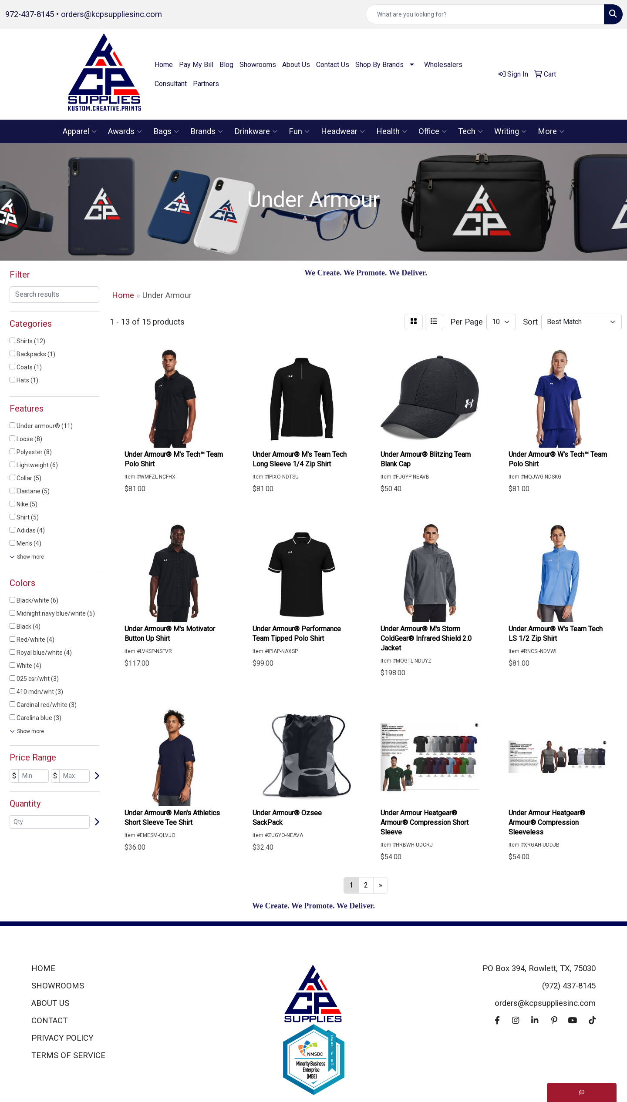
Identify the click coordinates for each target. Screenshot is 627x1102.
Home (164, 64)
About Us (296, 64)
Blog (226, 64)
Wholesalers (443, 64)
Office (432, 131)
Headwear (343, 131)
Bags (166, 131)
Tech (470, 131)
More (551, 131)
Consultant (171, 84)
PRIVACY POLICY (62, 1038)
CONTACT (49, 1020)
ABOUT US (50, 1003)
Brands (206, 131)
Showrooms (257, 64)
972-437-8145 (29, 14)
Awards (125, 131)
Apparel (80, 131)
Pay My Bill (196, 64)
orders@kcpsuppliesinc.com (111, 14)
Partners (206, 84)
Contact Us (332, 64)
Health (391, 131)
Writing (510, 131)
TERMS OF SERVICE (68, 1055)
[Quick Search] (485, 14)
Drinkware (255, 131)
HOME (43, 968)
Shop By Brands (379, 64)
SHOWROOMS (57, 986)
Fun (299, 131)
